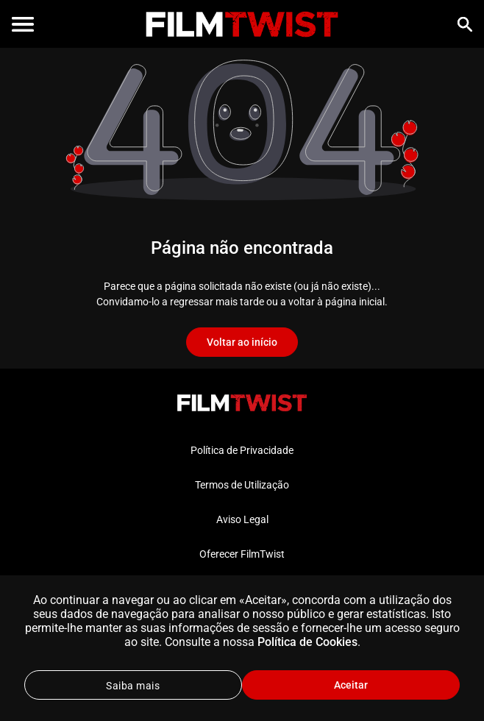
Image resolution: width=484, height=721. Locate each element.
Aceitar (351, 685)
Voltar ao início (242, 342)
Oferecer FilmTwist (242, 554)
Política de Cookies (307, 642)
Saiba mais (133, 686)
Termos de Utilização (242, 485)
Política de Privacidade (242, 450)
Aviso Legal (242, 519)
